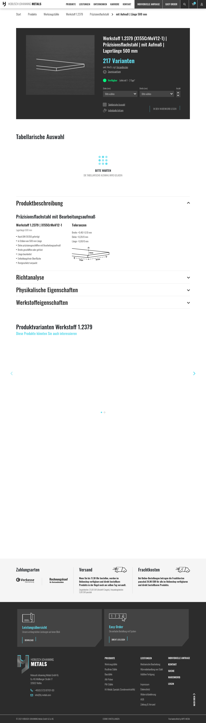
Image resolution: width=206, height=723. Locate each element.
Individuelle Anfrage (148, 4)
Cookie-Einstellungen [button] (111, 718)
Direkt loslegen (118, 639)
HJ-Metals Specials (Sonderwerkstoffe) (120, 689)
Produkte (71, 4)
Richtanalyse (30, 277)
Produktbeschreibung (39, 203)
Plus (178, 92)
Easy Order (171, 4)
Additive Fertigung (147, 674)
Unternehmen (100, 4)
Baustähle (108, 674)
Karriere (114, 4)
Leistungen (84, 4)
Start (18, 14)
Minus (178, 95)
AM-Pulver (109, 679)
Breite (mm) (144, 88)
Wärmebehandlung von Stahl (151, 669)
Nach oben (194, 701)
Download (29, 640)
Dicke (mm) (107, 88)
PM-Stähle (109, 684)
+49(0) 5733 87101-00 (44, 690)
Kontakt (127, 4)
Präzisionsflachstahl (99, 14)
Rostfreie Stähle (111, 669)
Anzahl (178, 88)
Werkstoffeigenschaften (42, 302)
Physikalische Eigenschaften (47, 289)
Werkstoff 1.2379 (74, 14)
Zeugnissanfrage (114, 71)
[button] (61, 66)
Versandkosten (122, 67)
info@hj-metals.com (43, 695)
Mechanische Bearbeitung (150, 664)
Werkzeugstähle (51, 14)
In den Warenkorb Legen (164, 108)
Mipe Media (185, 718)
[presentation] (11, 373)
